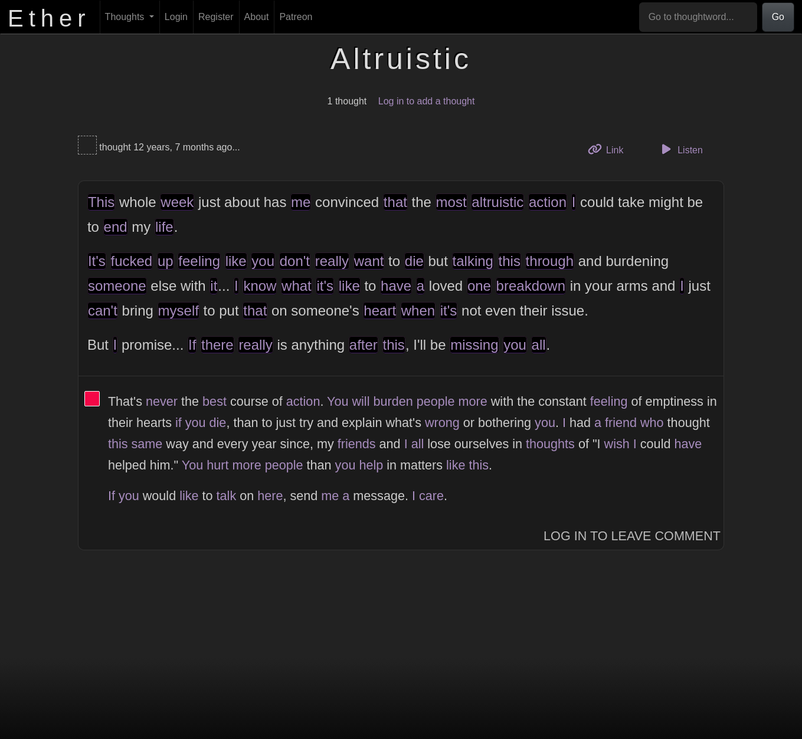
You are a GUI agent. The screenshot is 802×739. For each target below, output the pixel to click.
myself (178, 310)
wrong (442, 422)
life (164, 227)
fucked (132, 261)
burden (393, 401)
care (431, 495)
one (479, 286)
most (451, 202)
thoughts (550, 443)
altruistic (497, 202)
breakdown (530, 286)
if (178, 422)
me (300, 202)
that (395, 202)
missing (474, 345)
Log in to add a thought (426, 101)
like (236, 261)
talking (473, 261)
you (262, 261)
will (360, 401)
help (371, 465)
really (332, 261)
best (214, 401)
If (192, 345)
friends (357, 443)
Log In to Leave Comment (632, 535)
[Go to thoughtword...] (698, 17)
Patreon (295, 17)
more (473, 401)
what (296, 286)
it (213, 286)
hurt (217, 465)
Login (176, 17)
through (550, 261)
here (270, 495)
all (539, 345)
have (396, 286)
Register (216, 17)
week (177, 202)
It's (97, 261)
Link (610, 149)
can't (102, 310)
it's (324, 286)
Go (778, 17)
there (217, 345)
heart (380, 310)
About (256, 17)
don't (295, 261)
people (436, 401)
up (166, 261)
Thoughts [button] (126, 17)
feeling (199, 261)
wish (617, 443)
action (548, 202)
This (101, 202)
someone (117, 286)
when (418, 310)
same (147, 443)
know (259, 286)
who (652, 422)
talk (227, 495)
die (414, 261)
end (115, 227)
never (162, 401)
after (363, 345)
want (369, 261)
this (510, 261)
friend (621, 422)
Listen (680, 149)
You (337, 401)
